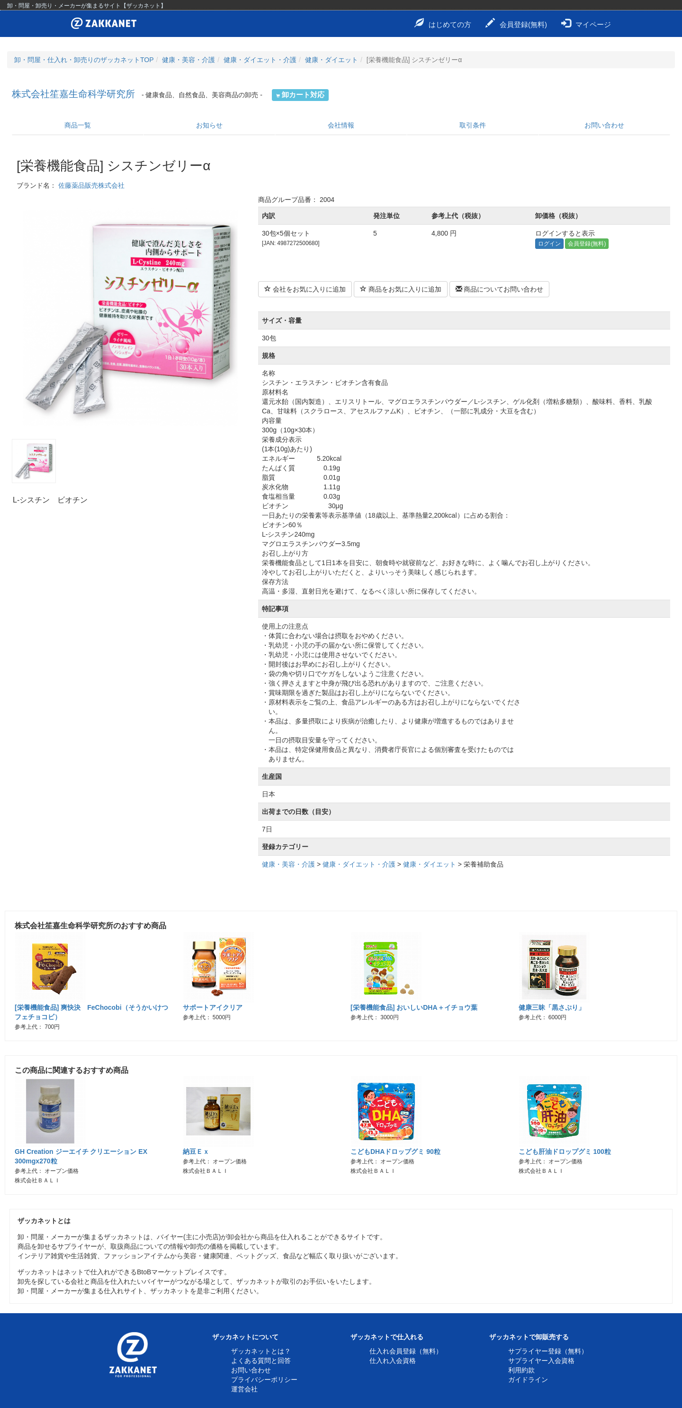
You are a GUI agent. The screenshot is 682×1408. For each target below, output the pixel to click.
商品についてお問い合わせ (500, 289)
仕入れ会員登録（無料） (405, 1351)
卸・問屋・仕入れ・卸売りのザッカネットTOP (84, 60)
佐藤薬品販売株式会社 (91, 185)
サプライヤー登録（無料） (548, 1351)
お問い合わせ (604, 125)
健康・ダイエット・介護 (260, 60)
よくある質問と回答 (261, 1360)
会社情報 (341, 125)
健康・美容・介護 (188, 60)
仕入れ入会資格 (392, 1360)
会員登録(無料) (516, 23)
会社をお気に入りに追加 (305, 289)
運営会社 (244, 1389)
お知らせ (209, 125)
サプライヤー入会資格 (541, 1360)
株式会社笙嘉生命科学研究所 (73, 94)
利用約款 (521, 1370)
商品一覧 (77, 125)
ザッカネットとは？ (261, 1351)
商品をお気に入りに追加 (400, 289)
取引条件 (472, 125)
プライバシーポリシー (264, 1379)
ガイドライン (528, 1379)
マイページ (586, 23)
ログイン (549, 243)
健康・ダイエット (331, 60)
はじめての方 (442, 23)
